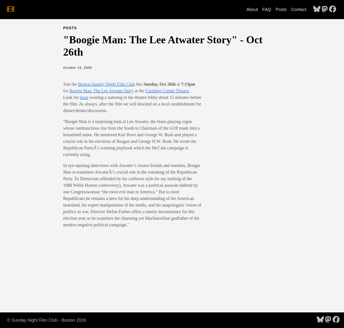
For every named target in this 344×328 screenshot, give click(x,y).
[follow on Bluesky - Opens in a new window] (316, 9)
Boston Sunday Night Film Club (106, 84)
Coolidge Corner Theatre (167, 90)
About (252, 9)
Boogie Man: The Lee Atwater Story (101, 90)
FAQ (266, 9)
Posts (281, 9)
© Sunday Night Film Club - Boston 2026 (46, 320)
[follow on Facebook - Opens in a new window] (332, 9)
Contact (298, 9)
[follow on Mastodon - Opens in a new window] (324, 9)
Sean (84, 97)
